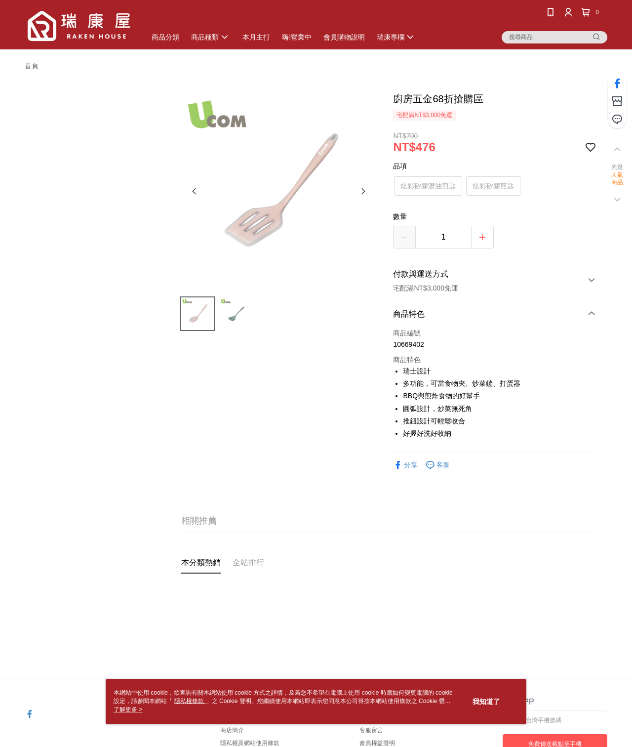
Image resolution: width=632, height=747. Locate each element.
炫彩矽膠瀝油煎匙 (428, 186)
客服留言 (371, 730)
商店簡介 (232, 730)
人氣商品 (617, 178)
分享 (405, 465)
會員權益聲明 (377, 743)
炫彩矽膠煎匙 (493, 186)
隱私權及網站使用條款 (249, 743)
